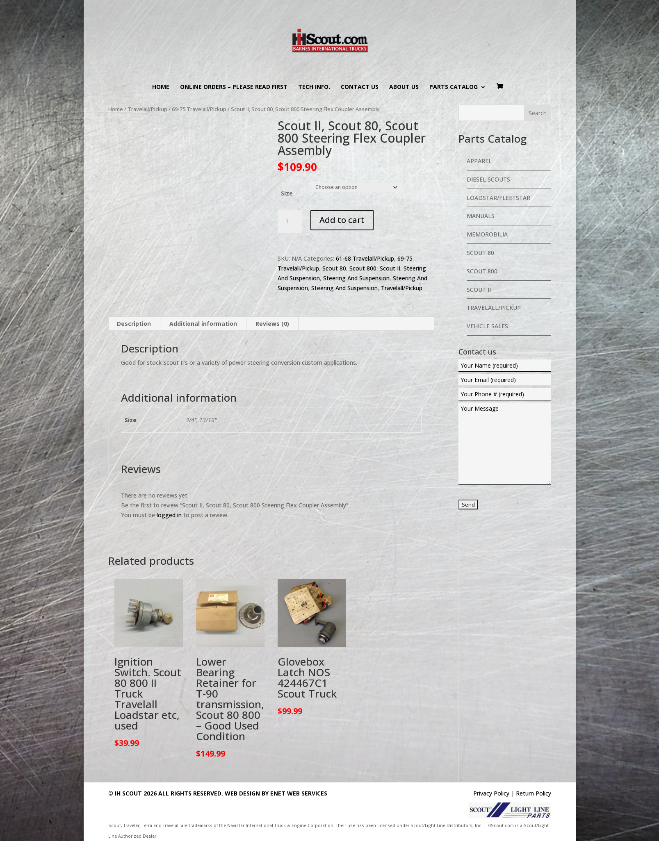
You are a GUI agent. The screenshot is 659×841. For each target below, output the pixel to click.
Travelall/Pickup (147, 109)
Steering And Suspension (356, 278)
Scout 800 (362, 268)
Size (287, 193)
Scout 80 (334, 268)
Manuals (481, 216)
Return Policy (533, 793)
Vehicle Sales (487, 326)
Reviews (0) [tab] (272, 323)
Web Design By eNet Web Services (276, 793)
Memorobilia (487, 234)
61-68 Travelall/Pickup (365, 258)
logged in (169, 515)
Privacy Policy (491, 793)
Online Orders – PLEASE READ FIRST (233, 87)
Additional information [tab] (203, 323)
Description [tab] (134, 323)
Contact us (360, 87)
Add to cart (342, 219)
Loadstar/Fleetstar (498, 198)
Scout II (390, 268)
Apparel (479, 161)
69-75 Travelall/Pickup (199, 109)
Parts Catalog (453, 87)
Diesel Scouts (488, 179)
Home (160, 87)
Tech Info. (314, 87)
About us (404, 87)
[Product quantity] (290, 221)
